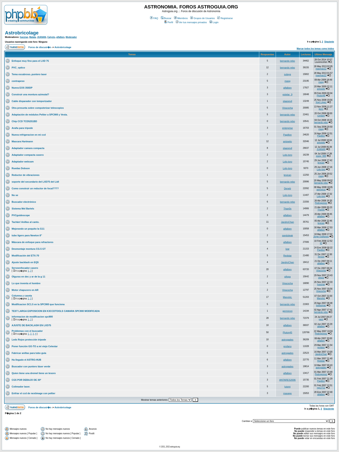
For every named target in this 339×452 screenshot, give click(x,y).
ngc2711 (321, 388)
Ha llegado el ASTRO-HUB (26, 359)
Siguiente (329, 42)
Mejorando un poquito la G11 (28, 228)
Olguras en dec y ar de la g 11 (28, 276)
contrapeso (18, 81)
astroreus (321, 189)
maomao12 (321, 69)
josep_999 (321, 156)
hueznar (24, 37)
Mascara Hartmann (22, 141)
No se (15, 195)
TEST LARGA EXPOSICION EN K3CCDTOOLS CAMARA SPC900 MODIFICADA (56, 311)
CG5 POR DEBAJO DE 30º (26, 380)
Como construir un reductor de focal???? (35, 188)
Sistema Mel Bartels (23, 208)
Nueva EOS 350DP (22, 87)
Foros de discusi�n (39, 47)
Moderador (71, 37)
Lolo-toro (287, 155)
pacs (321, 319)
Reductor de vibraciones (25, 175)
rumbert (321, 116)
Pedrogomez (321, 203)
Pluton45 (321, 95)
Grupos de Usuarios (202, 18)
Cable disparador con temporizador (32, 101)
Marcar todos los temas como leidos (315, 48)
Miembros (181, 18)
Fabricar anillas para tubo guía (29, 353)
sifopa (287, 276)
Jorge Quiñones (321, 236)
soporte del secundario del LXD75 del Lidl (35, 181)
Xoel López (321, 102)
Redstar (287, 255)
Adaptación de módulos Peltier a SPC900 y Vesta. (40, 114)
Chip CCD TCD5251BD (24, 121)
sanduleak (287, 235)
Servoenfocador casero (25, 268)
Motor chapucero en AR (25, 290)
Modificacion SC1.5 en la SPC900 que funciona (38, 304)
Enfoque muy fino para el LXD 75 (30, 61)
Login (214, 22)
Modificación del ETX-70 (25, 255)
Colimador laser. (21, 386)
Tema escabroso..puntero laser (29, 74)
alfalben (60, 37)
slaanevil (287, 101)
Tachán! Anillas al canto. (25, 222)
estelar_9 (287, 94)
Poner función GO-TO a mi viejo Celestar (35, 346)
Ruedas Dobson (21, 168)
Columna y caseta (22, 295)
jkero (321, 109)
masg (287, 81)
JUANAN (41, 37)
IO (321, 243)
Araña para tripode (22, 128)
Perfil (168, 22)
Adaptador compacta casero (28, 155)
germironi (288, 311)
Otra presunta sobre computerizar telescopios (38, 108)
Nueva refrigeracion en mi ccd (29, 134)
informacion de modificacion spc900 (32, 316)
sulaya (287, 74)
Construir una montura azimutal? (30, 94)
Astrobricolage (21, 33)
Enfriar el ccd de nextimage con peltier (33, 393)
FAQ (154, 18)
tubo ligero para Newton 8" (27, 235)
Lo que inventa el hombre (26, 283)
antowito (321, 89)
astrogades (287, 339)
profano (287, 346)
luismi (288, 386)
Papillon (287, 134)
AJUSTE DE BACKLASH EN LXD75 (31, 325)
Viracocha (287, 108)
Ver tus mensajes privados (191, 22)
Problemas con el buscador (27, 331)
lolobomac (321, 305)
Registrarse (225, 18)
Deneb (287, 188)
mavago (287, 393)
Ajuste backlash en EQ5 (25, 262)
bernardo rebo (287, 61)
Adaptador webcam (23, 161)
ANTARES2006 (287, 380)
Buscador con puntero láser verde (31, 366)
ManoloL (287, 297)
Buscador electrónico (24, 202)
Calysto (51, 37)
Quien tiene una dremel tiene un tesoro (34, 373)
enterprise (287, 128)
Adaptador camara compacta (28, 148)
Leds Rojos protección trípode (29, 339)
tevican (321, 163)
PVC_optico (18, 67)
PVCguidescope (21, 215)
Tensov (321, 257)
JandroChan (287, 222)
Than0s (287, 208)
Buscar (166, 18)
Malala (32, 37)
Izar (287, 249)
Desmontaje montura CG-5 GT (29, 249)
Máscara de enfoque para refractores (32, 242)
